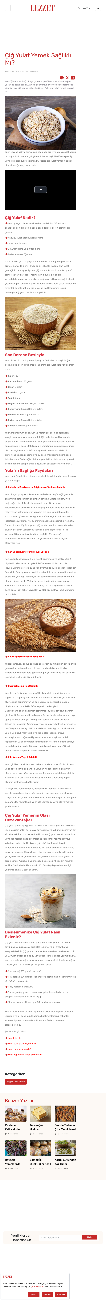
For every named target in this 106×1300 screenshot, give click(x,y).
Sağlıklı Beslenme (16, 1081)
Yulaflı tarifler (15, 1038)
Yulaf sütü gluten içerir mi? (22, 1043)
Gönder (89, 1237)
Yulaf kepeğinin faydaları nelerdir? (25, 1054)
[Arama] (98, 8)
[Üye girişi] (85, 8)
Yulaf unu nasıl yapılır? (19, 1049)
